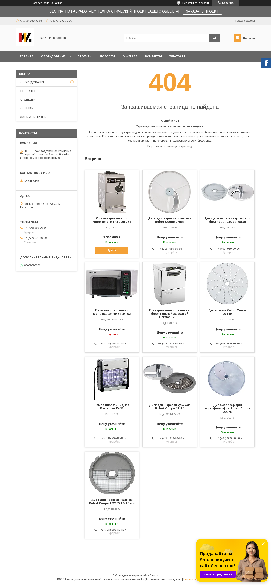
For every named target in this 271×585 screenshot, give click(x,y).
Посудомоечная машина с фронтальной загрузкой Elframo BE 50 (169, 314)
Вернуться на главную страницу (169, 146)
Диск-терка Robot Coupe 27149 (227, 312)
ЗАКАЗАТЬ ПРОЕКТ (202, 11)
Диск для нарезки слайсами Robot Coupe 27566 (169, 220)
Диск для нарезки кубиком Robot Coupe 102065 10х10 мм (112, 501)
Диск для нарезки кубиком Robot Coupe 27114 (169, 406)
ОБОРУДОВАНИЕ (53, 56)
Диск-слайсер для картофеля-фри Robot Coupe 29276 (227, 408)
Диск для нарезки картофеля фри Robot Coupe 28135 (227, 220)
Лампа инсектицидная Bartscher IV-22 (111, 406)
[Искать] (214, 38)
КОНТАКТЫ (153, 56)
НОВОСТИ (107, 56)
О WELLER (130, 56)
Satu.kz (154, 575)
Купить (111, 250)
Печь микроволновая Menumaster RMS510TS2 (112, 312)
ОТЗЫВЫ (26, 108)
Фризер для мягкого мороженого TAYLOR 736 (112, 220)
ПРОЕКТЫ (84, 56)
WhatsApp (177, 56)
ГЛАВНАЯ (26, 56)
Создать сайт (41, 2)
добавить (204, 2)
